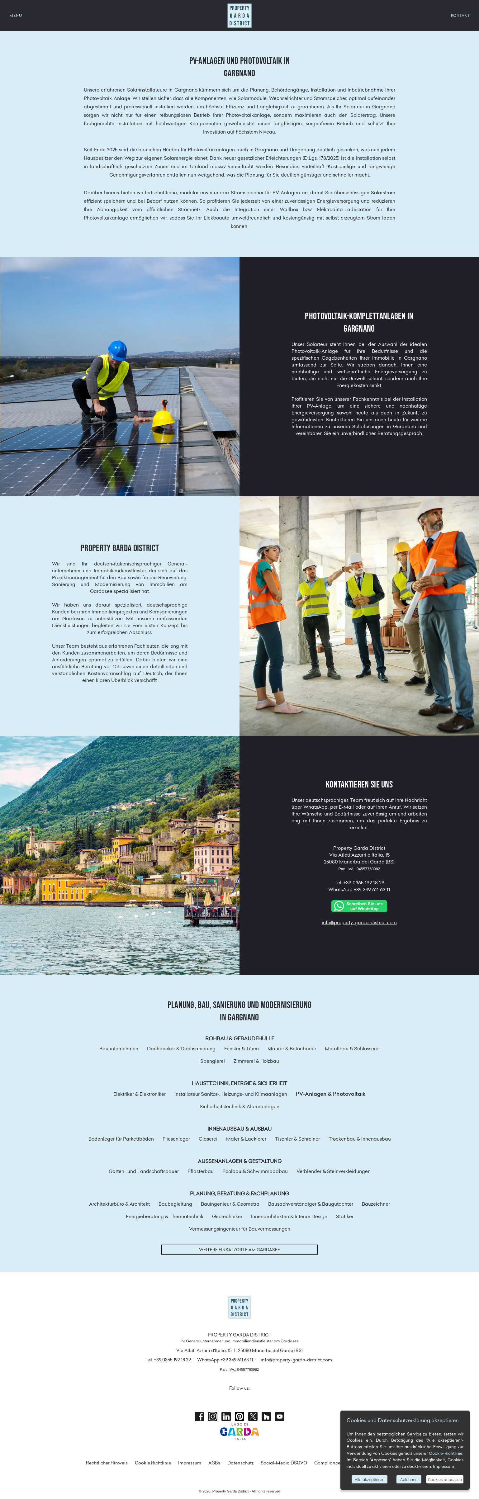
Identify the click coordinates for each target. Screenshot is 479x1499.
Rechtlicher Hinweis (107, 1463)
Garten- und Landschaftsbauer (144, 1171)
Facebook (199, 1416)
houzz (266, 1416)
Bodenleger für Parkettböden (121, 1139)
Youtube (279, 1416)
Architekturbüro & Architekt (119, 1204)
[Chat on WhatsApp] (359, 905)
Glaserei (208, 1139)
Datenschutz (240, 1463)
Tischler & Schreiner (297, 1139)
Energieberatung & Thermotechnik (164, 1216)
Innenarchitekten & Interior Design (289, 1216)
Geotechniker (227, 1216)
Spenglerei (212, 1061)
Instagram (212, 1416)
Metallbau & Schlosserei (352, 1048)
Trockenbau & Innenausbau (360, 1139)
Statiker (344, 1216)
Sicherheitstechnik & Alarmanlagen (239, 1106)
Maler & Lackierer (246, 1139)
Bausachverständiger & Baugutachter (310, 1204)
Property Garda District (239, 15)
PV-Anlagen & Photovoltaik (331, 1093)
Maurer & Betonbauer (292, 1048)
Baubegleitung (175, 1204)
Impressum (189, 1463)
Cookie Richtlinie (153, 1463)
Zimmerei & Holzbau (256, 1061)
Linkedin (226, 1416)
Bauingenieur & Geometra (230, 1204)
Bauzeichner (376, 1204)
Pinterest (239, 1416)
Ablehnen (409, 1479)
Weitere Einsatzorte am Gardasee (239, 1249)
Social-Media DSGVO (284, 1463)
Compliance (327, 1463)
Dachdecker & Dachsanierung (181, 1048)
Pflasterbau (200, 1171)
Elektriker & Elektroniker (139, 1094)
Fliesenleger (176, 1139)
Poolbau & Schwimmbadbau (255, 1171)
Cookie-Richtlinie (445, 1453)
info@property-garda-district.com (359, 922)
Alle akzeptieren (369, 1479)
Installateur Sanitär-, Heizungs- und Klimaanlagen (230, 1094)
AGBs (214, 1463)
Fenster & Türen (241, 1048)
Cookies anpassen (445, 1479)
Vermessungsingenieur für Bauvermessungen (239, 1229)
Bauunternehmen (118, 1048)
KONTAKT (460, 15)
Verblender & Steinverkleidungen (333, 1171)
